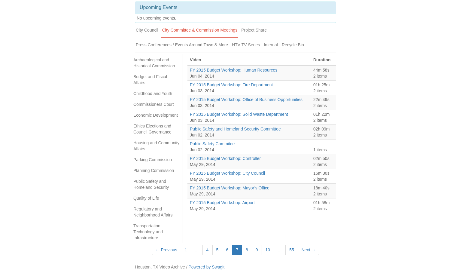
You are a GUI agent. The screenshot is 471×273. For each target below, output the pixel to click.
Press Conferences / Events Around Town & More (182, 44)
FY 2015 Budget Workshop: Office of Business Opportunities (246, 99)
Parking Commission (152, 159)
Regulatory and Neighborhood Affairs (153, 212)
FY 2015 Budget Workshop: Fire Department (231, 84)
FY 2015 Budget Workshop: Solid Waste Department (239, 114)
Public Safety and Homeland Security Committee (235, 129)
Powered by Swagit (206, 267)
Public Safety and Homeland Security (151, 184)
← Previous (166, 249)
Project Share (254, 30)
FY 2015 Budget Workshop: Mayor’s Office (229, 188)
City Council (147, 30)
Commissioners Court (153, 104)
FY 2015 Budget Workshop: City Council (227, 173)
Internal (271, 44)
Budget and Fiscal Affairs (150, 79)
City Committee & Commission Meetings (200, 30)
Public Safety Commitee (212, 143)
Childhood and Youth (152, 93)
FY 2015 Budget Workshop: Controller (225, 158)
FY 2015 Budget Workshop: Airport (222, 202)
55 (291, 249)
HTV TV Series (246, 44)
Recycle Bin (293, 44)
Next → (309, 249)
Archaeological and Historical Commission (154, 62)
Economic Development (155, 115)
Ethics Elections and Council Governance (152, 129)
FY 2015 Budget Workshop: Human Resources (233, 70)
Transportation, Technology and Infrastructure (148, 231)
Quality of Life (146, 198)
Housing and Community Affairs (156, 145)
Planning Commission (153, 170)
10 (268, 249)
